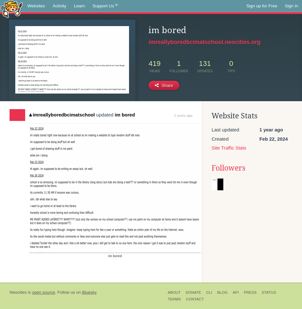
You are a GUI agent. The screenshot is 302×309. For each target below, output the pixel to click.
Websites (36, 6)
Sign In (291, 6)
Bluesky (89, 292)
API (236, 292)
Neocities (18, 292)
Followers (228, 168)
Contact (195, 299)
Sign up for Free (261, 6)
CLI (209, 292)
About (174, 292)
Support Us (105, 6)
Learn (79, 6)
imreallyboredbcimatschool (62, 114)
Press (250, 292)
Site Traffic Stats (229, 148)
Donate (193, 292)
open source (43, 292)
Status (269, 292)
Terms (174, 299)
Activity (59, 6)
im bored (125, 114)
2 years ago (183, 115)
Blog (222, 292)
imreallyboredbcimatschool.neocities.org (204, 42)
